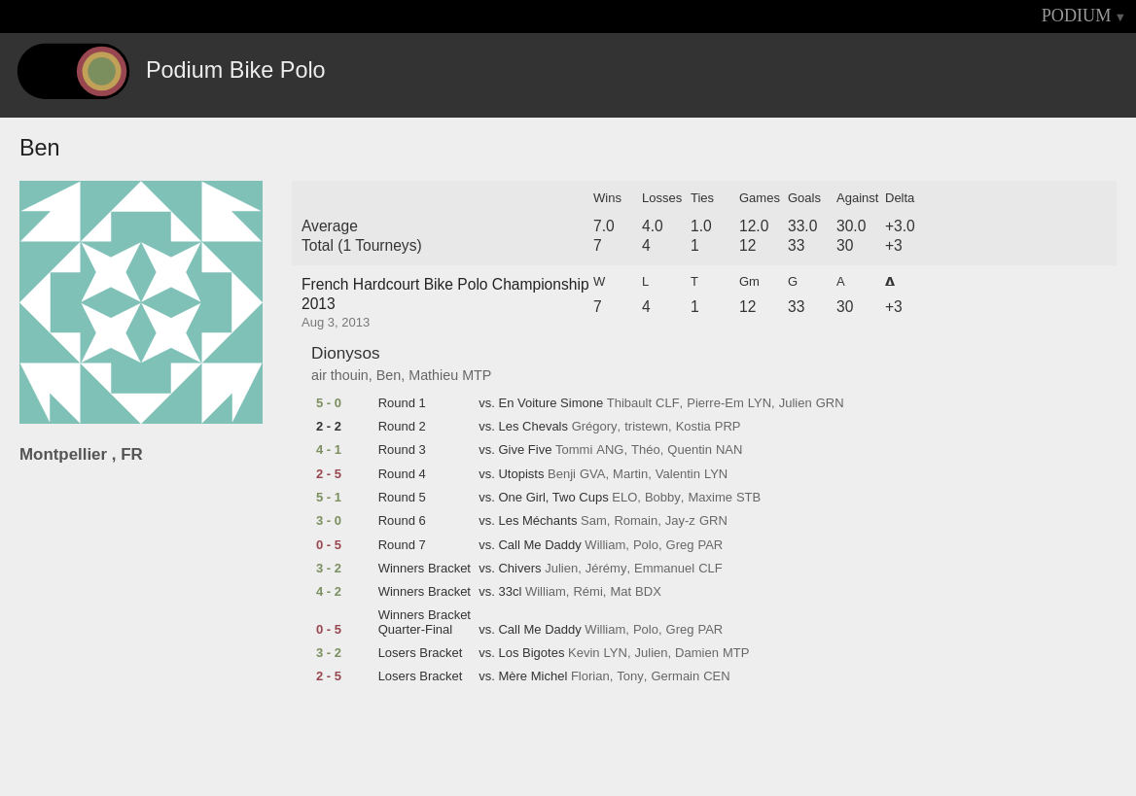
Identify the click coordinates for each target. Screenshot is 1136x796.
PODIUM (1077, 15)
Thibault (629, 403)
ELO (624, 497)
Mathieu (433, 375)
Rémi (587, 592)
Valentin (678, 474)
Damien (697, 653)
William (605, 545)
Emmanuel (664, 568)
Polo (645, 545)
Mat (620, 592)
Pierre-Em (715, 403)
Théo (645, 450)
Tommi (573, 450)
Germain (675, 676)
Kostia (693, 426)
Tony (630, 676)
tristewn (646, 426)
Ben (388, 375)
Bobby (663, 497)
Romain (635, 521)
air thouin (340, 375)
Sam (594, 521)
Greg (680, 545)
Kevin (584, 653)
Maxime (710, 497)
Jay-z (680, 521)
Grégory (595, 426)
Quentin (689, 450)
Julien (795, 403)
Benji (562, 474)
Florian (590, 676)
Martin (630, 474)
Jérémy (606, 568)
